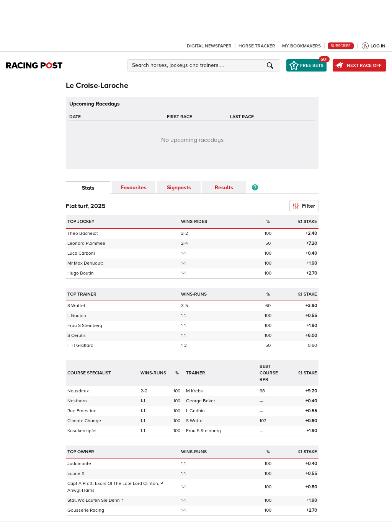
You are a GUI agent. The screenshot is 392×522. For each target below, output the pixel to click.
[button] (204, 65)
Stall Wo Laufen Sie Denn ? (95, 500)
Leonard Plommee (86, 243)
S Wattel (76, 306)
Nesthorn (77, 401)
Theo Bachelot (82, 233)
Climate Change (84, 421)
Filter (304, 206)
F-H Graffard (80, 345)
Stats (88, 188)
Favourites (134, 187)
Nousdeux (78, 391)
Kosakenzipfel (81, 431)
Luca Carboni (81, 253)
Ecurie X (76, 473)
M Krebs (194, 391)
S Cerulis (76, 335)
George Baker (200, 401)
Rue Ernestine (81, 411)
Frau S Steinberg (84, 325)
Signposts (179, 187)
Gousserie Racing (85, 510)
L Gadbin (76, 316)
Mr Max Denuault (85, 263)
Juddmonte (79, 464)
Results (224, 187)
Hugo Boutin (80, 273)
